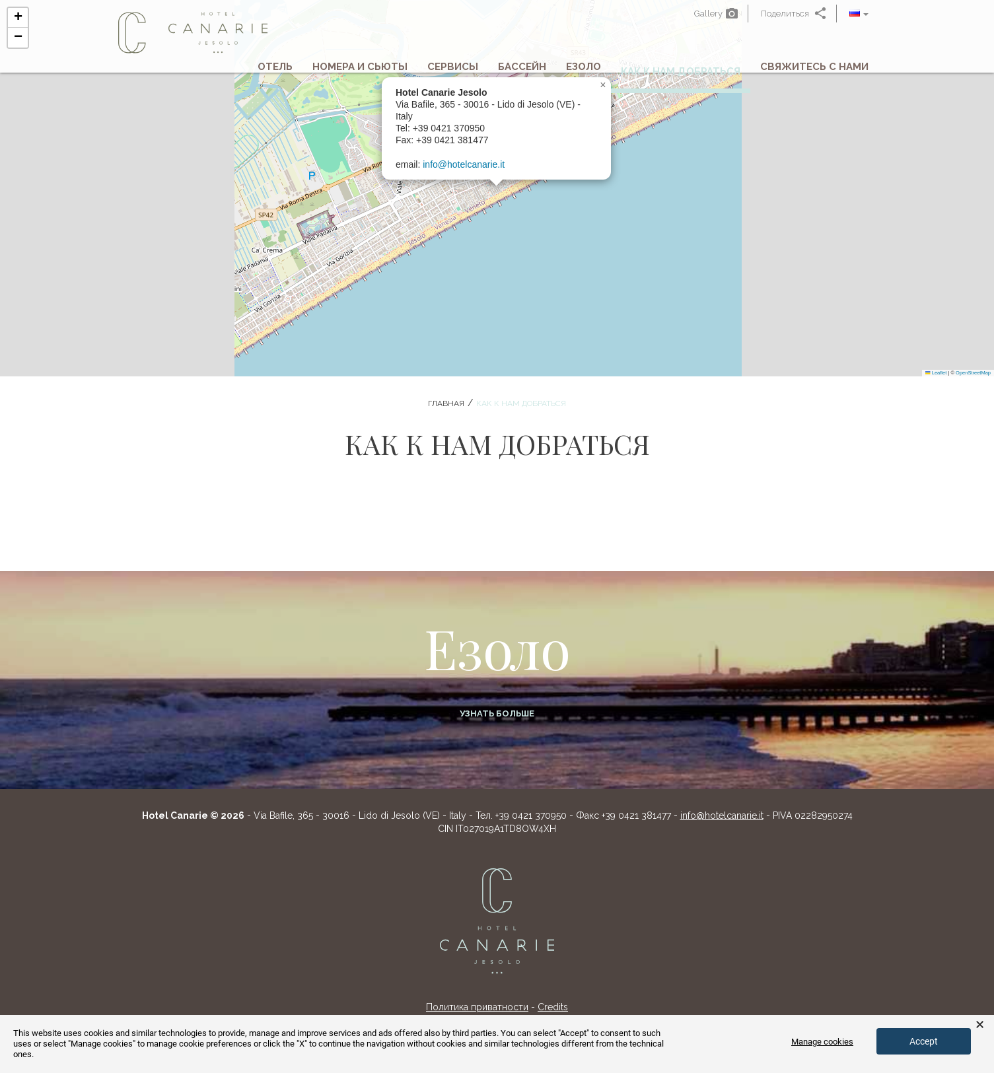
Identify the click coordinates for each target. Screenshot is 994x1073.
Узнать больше (497, 713)
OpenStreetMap (973, 373)
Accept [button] (923, 1041)
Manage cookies (822, 1042)
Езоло (583, 69)
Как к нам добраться (680, 74)
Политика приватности (477, 1007)
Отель (275, 69)
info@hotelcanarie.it (464, 164)
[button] (859, 13)
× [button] (980, 1024)
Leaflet (935, 373)
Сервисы (452, 69)
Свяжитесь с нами (814, 69)
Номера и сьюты (360, 69)
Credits (553, 1007)
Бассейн (522, 69)
